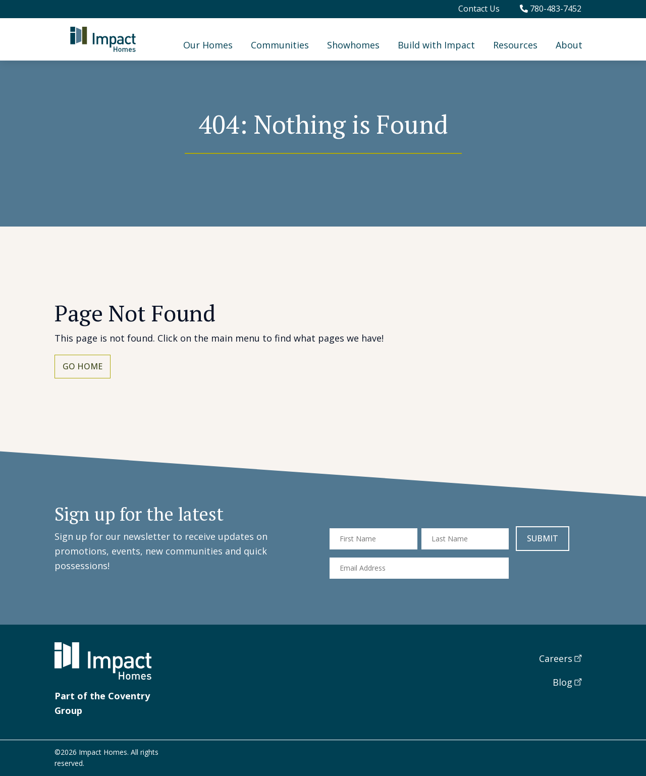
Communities (280, 45)
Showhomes (353, 45)
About (569, 45)
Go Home (82, 366)
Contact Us (479, 8)
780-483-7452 (550, 8)
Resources (515, 45)
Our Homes (208, 45)
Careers (555, 658)
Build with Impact (436, 45)
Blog (562, 682)
